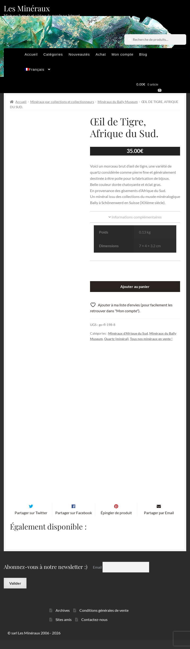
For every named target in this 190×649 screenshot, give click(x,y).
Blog (143, 54)
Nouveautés (79, 54)
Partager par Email (159, 522)
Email (98, 576)
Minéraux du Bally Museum (118, 102)
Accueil (31, 54)
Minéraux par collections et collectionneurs (62, 102)
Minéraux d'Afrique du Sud (128, 333)
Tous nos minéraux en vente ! (151, 339)
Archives (63, 619)
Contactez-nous (94, 628)
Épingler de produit (116, 522)
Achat (100, 54)
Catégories (53, 54)
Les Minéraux (27, 8)
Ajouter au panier (135, 286)
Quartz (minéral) (116, 339)
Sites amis (64, 628)
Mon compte (123, 54)
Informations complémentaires (135, 217)
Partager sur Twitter (31, 522)
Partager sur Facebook (73, 522)
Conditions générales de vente (104, 619)
